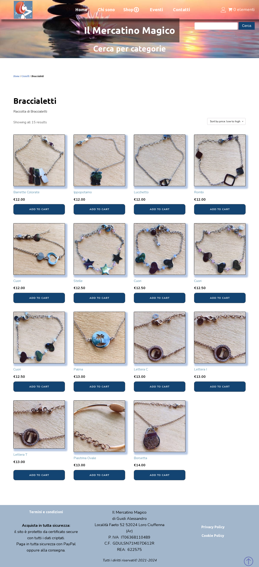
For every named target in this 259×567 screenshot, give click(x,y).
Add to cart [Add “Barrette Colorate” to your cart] (39, 209)
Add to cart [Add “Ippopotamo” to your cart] (99, 209)
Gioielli (25, 76)
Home (81, 9)
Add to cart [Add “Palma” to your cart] (99, 386)
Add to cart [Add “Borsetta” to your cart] (160, 475)
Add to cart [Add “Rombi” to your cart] (220, 209)
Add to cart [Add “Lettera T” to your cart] (39, 475)
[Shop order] (226, 121)
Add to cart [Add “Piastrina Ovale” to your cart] (99, 475)
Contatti (181, 9)
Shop (131, 10)
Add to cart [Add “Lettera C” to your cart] (160, 386)
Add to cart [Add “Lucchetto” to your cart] (160, 209)
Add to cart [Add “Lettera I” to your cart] (220, 386)
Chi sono (106, 9)
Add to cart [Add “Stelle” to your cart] (99, 298)
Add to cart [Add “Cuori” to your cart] (39, 298)
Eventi (156, 9)
